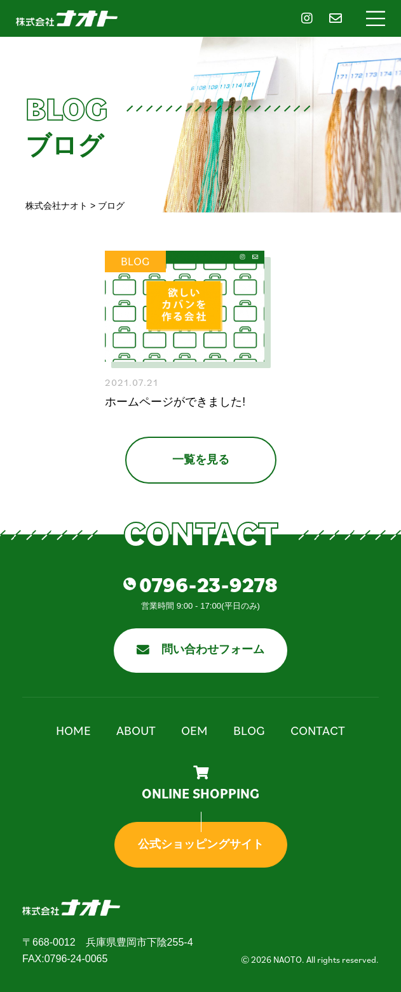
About (136, 730)
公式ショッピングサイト (201, 844)
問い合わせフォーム (201, 649)
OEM (194, 730)
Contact (317, 730)
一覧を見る (200, 459)
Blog (249, 730)
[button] (375, 18)
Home (73, 730)
